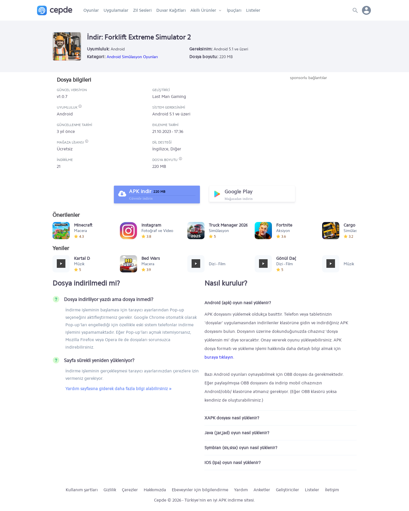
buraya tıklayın (218, 357)
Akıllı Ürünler (203, 10)
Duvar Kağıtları (171, 10)
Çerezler (130, 489)
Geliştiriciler (287, 489)
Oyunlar (91, 10)
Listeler (253, 10)
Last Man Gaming (169, 96)
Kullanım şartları (82, 489)
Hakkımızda (155, 489)
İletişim (332, 489)
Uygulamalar (116, 10)
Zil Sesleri (142, 10)
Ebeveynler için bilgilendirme (200, 489)
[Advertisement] (308, 124)
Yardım (241, 489)
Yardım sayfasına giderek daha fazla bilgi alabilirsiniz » (118, 388)
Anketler (262, 489)
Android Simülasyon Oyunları (132, 56)
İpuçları (234, 10)
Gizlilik (110, 489)
